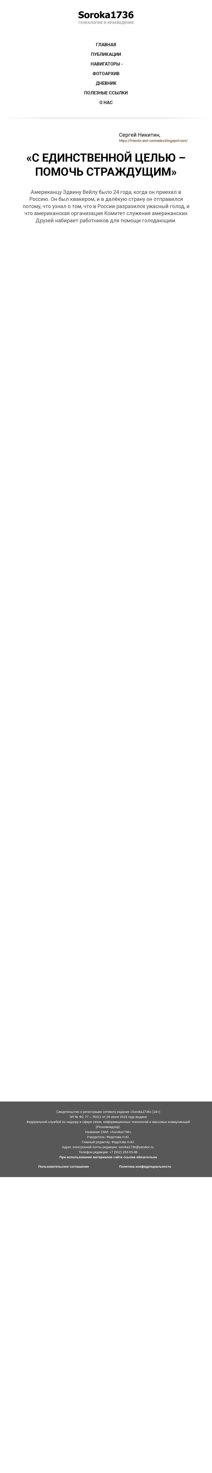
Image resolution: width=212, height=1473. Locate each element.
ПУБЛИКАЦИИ (106, 54)
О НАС (106, 102)
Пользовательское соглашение (63, 1166)
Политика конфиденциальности (145, 1166)
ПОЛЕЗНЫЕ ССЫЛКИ (106, 92)
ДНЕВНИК (106, 83)
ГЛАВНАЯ (106, 44)
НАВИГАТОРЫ (105, 64)
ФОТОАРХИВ (106, 73)
